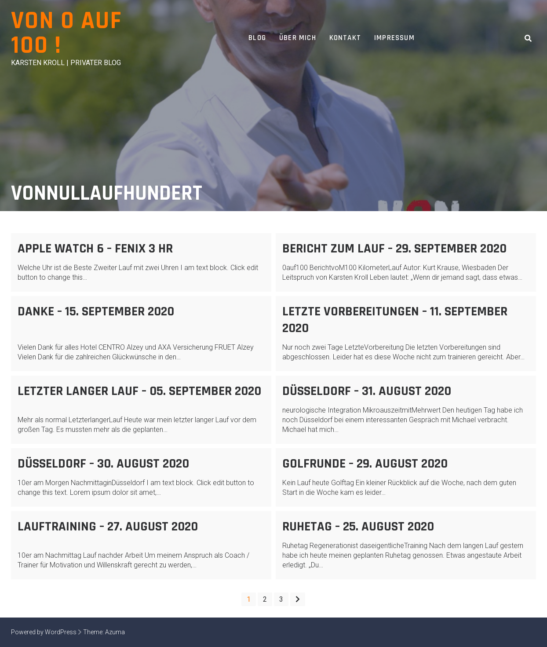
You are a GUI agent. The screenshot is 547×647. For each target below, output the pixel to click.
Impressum (394, 38)
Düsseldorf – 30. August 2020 (103, 463)
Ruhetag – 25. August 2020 (358, 526)
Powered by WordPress (44, 632)
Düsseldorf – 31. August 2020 (366, 391)
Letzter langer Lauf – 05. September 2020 (139, 391)
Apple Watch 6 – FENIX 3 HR (95, 248)
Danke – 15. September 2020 (96, 311)
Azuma (115, 632)
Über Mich (297, 38)
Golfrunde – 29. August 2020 (365, 463)
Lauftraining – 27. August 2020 (108, 526)
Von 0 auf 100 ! (66, 33)
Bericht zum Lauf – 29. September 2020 (394, 248)
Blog (257, 38)
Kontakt (345, 38)
